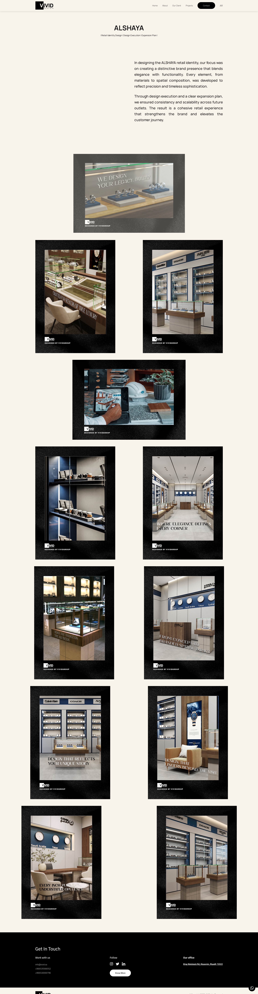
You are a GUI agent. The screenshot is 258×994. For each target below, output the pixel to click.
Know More (120, 973)
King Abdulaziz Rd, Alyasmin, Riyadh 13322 (203, 964)
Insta (111, 964)
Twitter (117, 964)
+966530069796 (43, 973)
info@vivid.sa (41, 964)
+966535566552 (43, 969)
